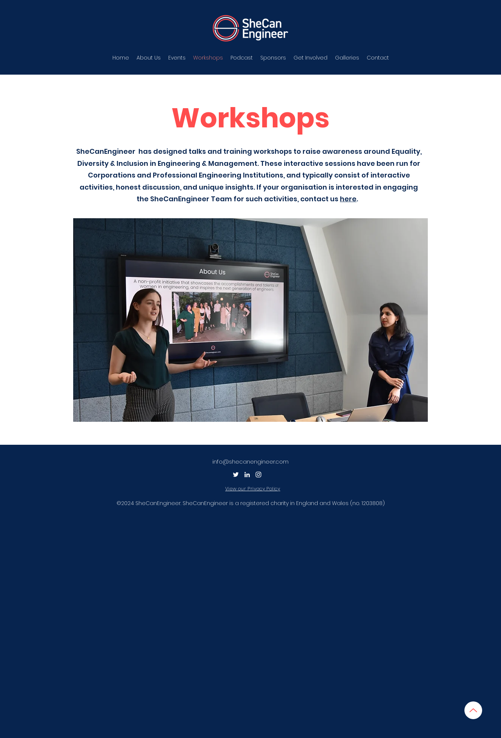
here (348, 199)
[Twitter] (236, 474)
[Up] (473, 710)
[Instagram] (258, 474)
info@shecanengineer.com (250, 461)
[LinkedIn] (247, 474)
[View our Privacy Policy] (254, 489)
